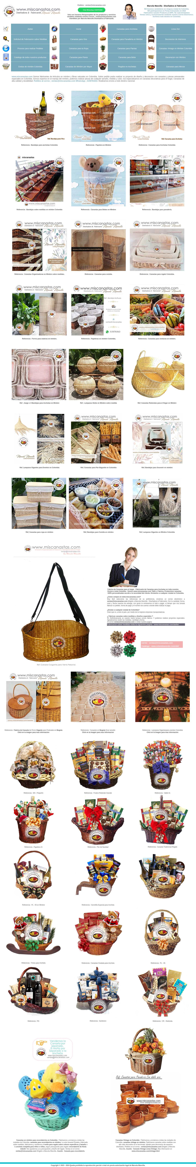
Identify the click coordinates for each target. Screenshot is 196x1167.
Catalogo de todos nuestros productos (30, 57)
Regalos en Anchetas (127, 67)
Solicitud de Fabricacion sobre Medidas (30, 39)
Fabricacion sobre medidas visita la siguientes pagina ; (143, 624)
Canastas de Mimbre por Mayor (78, 67)
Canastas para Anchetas (127, 29)
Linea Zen (175, 29)
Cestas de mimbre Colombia (30, 67)
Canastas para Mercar (175, 67)
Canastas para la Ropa (78, 48)
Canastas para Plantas (127, 48)
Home (78, 29)
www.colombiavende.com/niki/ (165, 646)
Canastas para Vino (78, 39)
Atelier (30, 29)
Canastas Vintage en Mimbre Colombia (175, 48)
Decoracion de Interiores (175, 39)
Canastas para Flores (79, 57)
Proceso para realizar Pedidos (30, 48)
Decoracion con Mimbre (176, 57)
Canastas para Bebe (127, 57)
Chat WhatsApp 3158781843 (92, 10)
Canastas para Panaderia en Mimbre (127, 39)
